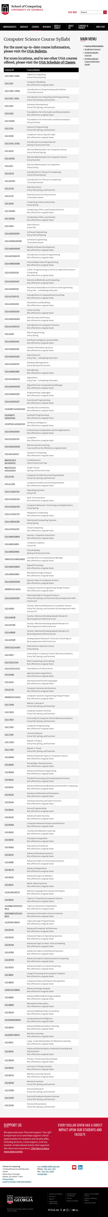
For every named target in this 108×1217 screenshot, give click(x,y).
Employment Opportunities (53, 1202)
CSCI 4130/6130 (12, 272)
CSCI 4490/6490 (12, 386)
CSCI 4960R (10, 617)
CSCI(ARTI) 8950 (12, 1035)
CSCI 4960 (9, 608)
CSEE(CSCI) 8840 (12, 990)
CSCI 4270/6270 (12, 326)
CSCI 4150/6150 (12, 289)
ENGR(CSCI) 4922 (13, 589)
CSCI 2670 (9, 173)
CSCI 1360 (9, 113)
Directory (100, 26)
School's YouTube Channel (74, 1167)
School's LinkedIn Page (80, 1167)
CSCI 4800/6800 (12, 536)
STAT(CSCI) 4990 (12, 647)
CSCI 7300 (9, 749)
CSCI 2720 (9, 188)
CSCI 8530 (9, 877)
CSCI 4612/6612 (12, 454)
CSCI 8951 (9, 1042)
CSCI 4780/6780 (12, 521)
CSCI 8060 (9, 772)
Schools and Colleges (55, 1194)
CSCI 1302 (9, 106)
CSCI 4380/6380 (12, 371)
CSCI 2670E (10, 181)
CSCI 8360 (9, 847)
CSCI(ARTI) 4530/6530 (15, 409)
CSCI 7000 (9, 704)
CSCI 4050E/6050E (13, 241)
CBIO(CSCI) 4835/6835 (15, 559)
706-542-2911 (50, 1169)
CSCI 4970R (10, 625)
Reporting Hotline (90, 1203)
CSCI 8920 (9, 1012)
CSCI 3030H (10, 211)
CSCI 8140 (9, 779)
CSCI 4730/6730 (12, 491)
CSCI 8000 (9, 757)
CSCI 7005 (9, 712)
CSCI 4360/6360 (12, 356)
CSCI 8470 (9, 870)
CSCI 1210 (9, 83)
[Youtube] (73, 1210)
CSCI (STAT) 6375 (12, 668)
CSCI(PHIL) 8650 (12, 922)
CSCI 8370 (9, 855)
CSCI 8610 (9, 900)
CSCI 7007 (9, 719)
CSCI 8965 (9, 1068)
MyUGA (51, 1199)
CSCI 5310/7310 (11, 662)
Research (47, 26)
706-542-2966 (47, 1171)
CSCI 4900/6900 (12, 581)
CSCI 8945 (9, 1027)
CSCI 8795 (9, 967)
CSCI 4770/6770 (12, 514)
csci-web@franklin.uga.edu (48, 1166)
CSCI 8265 (9, 832)
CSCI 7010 (9, 727)
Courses (35, 26)
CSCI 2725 (9, 196)
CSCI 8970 (9, 1075)
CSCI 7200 (9, 742)
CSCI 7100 (9, 734)
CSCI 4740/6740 (12, 499)
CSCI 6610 (9, 682)
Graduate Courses (93, 49)
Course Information (94, 46)
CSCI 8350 (9, 840)
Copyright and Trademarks (71, 1195)
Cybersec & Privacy (83, 26)
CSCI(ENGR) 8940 (13, 1020)
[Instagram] (67, 1210)
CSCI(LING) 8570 (12, 892)
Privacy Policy (8, 1179)
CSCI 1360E (10, 121)
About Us (71, 26)
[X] (64, 1210)
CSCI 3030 (9, 203)
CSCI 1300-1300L (12, 91)
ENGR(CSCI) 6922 (13, 697)
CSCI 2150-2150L (12, 143)
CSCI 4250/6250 (12, 311)
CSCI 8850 (9, 997)
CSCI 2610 (9, 151)
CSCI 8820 (9, 982)
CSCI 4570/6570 (12, 439)
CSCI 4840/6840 (12, 566)
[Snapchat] (70, 1210)
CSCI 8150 (9, 787)
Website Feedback (72, 1201)
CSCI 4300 (9, 334)
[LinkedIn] (77, 1210)
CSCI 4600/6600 (12, 446)
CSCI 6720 (9, 689)
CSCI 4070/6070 (12, 256)
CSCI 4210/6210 (12, 304)
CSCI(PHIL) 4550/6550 (15, 424)
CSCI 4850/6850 (12, 574)
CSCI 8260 (9, 824)
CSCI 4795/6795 (12, 529)
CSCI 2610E (10, 158)
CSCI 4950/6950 (12, 598)
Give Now (72, 12)
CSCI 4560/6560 (12, 431)
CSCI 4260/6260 (12, 319)
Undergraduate (9, 26)
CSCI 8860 (9, 1005)
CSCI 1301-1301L (12, 98)
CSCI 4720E (10, 484)
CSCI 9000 (9, 1090)
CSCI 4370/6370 (12, 364)
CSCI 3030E (10, 218)
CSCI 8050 (9, 764)
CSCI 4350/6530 (12, 349)
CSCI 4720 (9, 476)
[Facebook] (61, 1210)
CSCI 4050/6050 (12, 233)
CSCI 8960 (9, 1060)
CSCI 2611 (9, 166)
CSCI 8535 (9, 885)
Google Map (42, 1174)
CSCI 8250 (9, 817)
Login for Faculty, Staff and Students (17, 1182)
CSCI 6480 (9, 674)
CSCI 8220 (9, 794)
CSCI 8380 (9, 862)
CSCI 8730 (9, 937)
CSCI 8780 (9, 952)
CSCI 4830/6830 (12, 551)
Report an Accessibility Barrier (92, 1195)
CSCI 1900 (9, 136)
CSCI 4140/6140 (12, 281)
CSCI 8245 (9, 809)
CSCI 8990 (9, 1083)
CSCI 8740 (9, 945)
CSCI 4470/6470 (12, 379)
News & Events (57, 26)
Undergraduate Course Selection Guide (92, 62)
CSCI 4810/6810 (12, 544)
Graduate (24, 26)
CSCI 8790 (9, 960)
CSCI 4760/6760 (12, 506)
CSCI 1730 (9, 128)
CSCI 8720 (9, 930)
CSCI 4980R (10, 632)
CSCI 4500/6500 (12, 394)
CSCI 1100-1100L (12, 76)
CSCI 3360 (9, 226)
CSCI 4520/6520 (12, 401)
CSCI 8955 (9, 1051)
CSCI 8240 (9, 802)
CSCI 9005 (9, 1098)
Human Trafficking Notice (91, 1199)
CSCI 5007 (9, 655)
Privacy (69, 1198)
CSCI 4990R (10, 640)
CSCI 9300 (9, 1105)
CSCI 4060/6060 (12, 248)
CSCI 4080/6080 (12, 263)
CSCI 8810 (9, 975)
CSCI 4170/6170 (12, 296)
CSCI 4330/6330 (12, 341)
